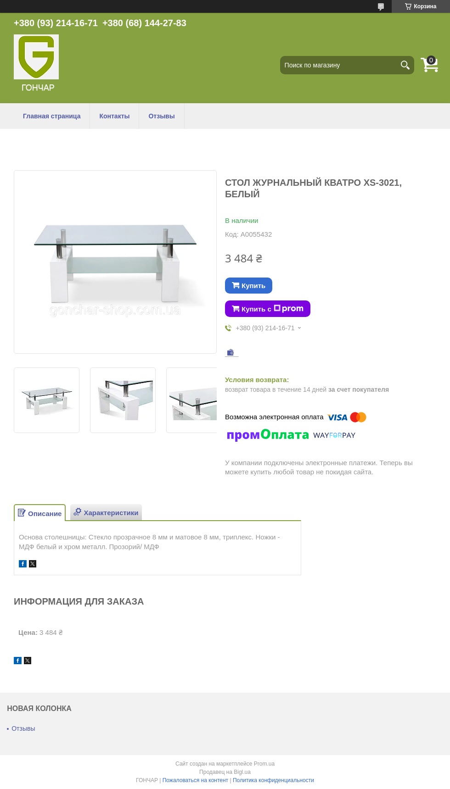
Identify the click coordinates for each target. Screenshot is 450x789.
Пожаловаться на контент (195, 780)
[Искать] (405, 65)
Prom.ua (264, 764)
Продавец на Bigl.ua (225, 772)
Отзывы (161, 116)
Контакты (114, 116)
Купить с (273, 309)
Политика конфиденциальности (273, 780)
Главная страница (51, 116)
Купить (253, 285)
